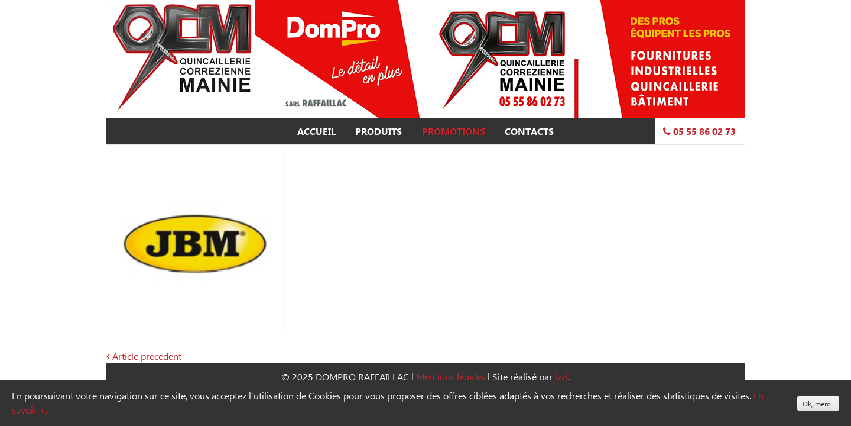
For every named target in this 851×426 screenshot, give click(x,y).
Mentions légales (450, 376)
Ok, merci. (818, 403)
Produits (378, 131)
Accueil (316, 131)
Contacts (529, 131)
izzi (561, 376)
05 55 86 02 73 (699, 131)
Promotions (453, 131)
